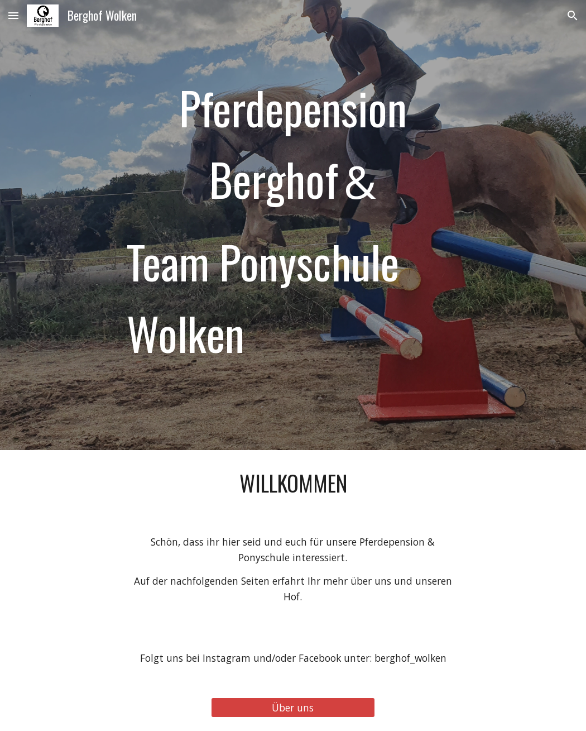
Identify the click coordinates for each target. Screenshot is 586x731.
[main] (293, 225)
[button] (13, 15)
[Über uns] (293, 707)
